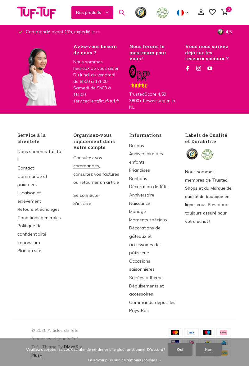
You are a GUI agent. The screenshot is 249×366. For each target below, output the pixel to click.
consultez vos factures (96, 174)
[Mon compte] (201, 12)
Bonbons (138, 178)
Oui (180, 349)
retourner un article (99, 182)
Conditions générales (39, 217)
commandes (86, 166)
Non (208, 349)
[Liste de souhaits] (212, 12)
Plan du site (29, 250)
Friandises (139, 170)
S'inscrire (82, 203)
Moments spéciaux (148, 220)
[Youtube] (209, 68)
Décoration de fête (148, 186)
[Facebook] (187, 68)
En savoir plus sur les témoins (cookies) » (124, 360)
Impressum (28, 242)
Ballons (136, 145)
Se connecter (86, 195)
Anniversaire (141, 195)
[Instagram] (198, 68)
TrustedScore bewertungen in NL (152, 92)
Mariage (137, 211)
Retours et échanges (38, 209)
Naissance (139, 203)
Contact (25, 168)
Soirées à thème (146, 277)
